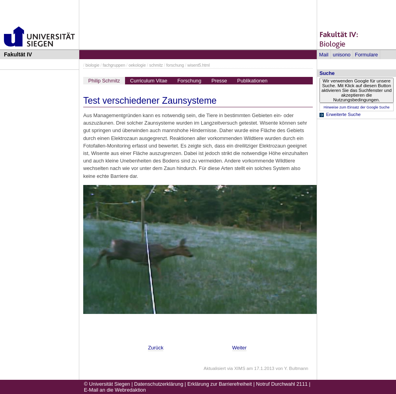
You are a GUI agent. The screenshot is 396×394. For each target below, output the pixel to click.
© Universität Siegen (107, 384)
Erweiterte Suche (343, 114)
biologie (92, 65)
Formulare (366, 55)
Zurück (155, 348)
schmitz (156, 65)
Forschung (189, 81)
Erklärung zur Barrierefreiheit (219, 384)
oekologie (137, 65)
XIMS (239, 368)
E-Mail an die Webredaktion (115, 390)
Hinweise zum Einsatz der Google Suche (356, 107)
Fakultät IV (18, 54)
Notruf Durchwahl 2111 (282, 384)
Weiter (239, 348)
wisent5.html (198, 65)
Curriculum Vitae (148, 81)
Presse (219, 81)
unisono (342, 55)
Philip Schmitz (104, 81)
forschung (175, 65)
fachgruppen (114, 65)
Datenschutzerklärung (158, 384)
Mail (323, 55)
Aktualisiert (215, 368)
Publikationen (252, 81)
